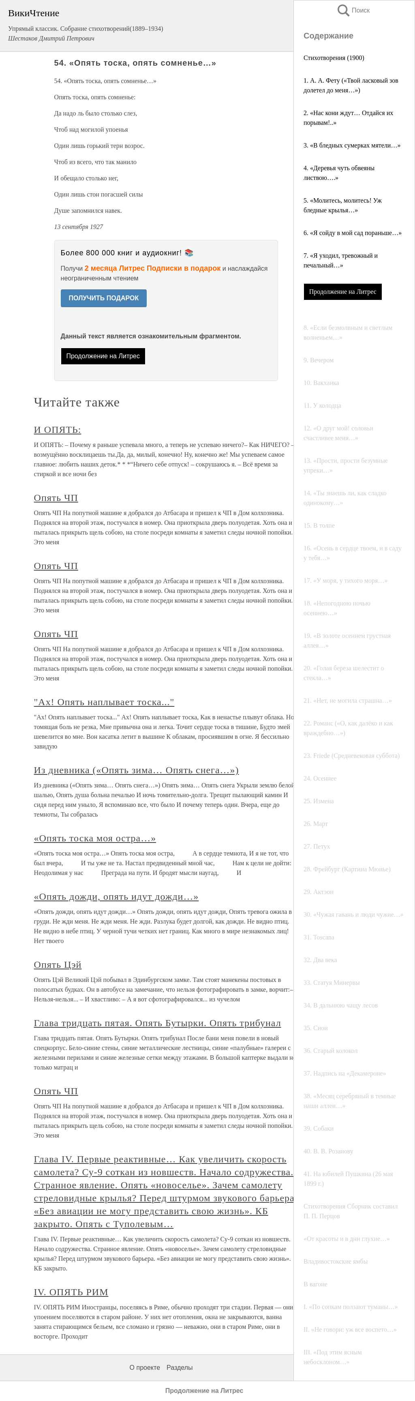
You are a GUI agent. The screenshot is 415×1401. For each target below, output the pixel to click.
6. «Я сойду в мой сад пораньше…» (353, 232)
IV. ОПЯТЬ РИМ (71, 1292)
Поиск (353, 10)
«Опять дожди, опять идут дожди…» (116, 896)
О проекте (145, 1367)
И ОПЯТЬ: (57, 429)
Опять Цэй (58, 964)
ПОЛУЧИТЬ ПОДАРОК (104, 298)
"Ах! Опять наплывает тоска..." (104, 702)
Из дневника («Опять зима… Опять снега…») (136, 770)
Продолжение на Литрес (342, 291)
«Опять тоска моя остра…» (95, 838)
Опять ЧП (56, 497)
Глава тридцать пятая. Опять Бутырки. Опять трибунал (157, 1023)
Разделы (180, 1367)
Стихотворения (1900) (334, 57)
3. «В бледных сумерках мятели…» (352, 145)
